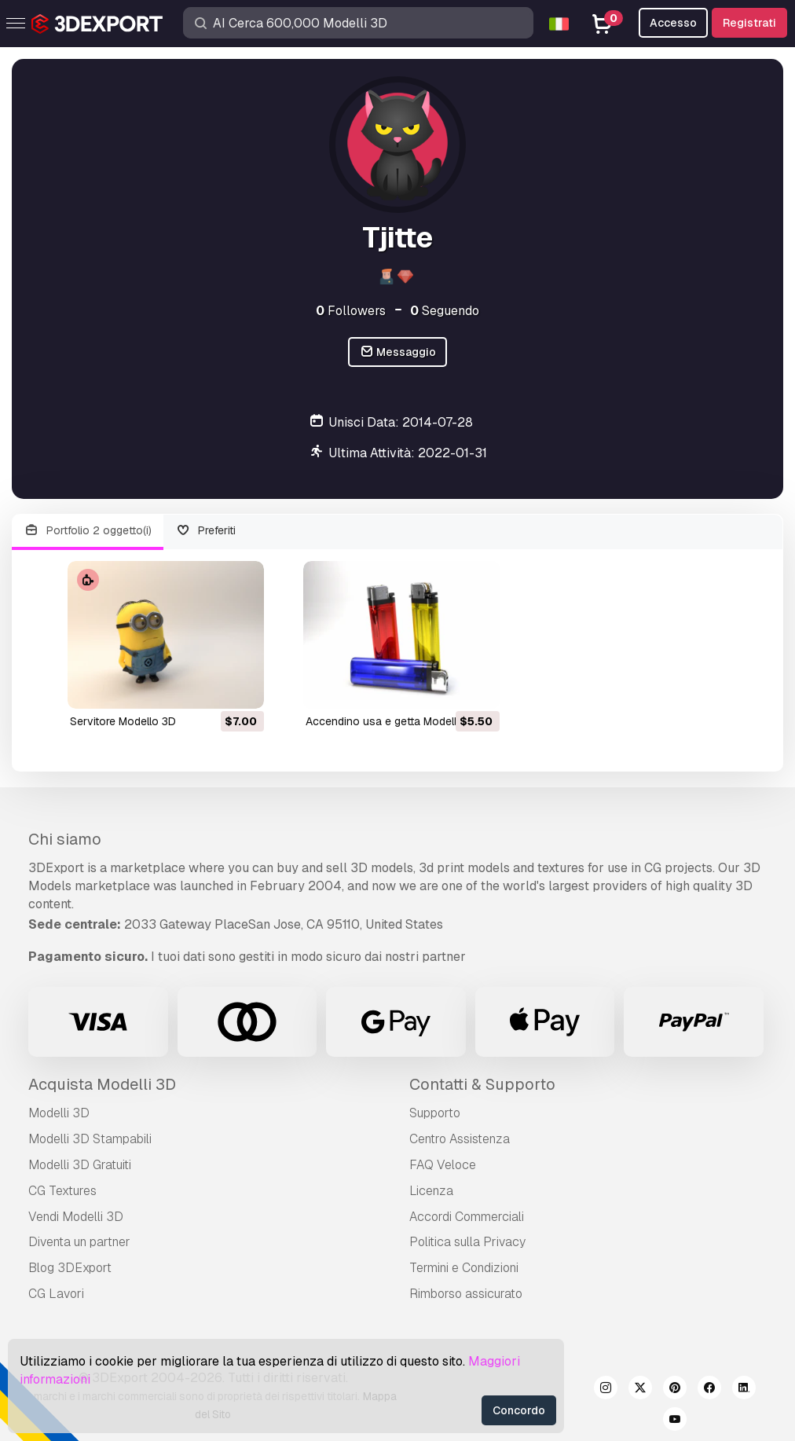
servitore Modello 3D (123, 721)
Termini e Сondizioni (463, 1268)
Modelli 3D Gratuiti (79, 1165)
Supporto (434, 1113)
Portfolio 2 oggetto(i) (88, 530)
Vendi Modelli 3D (75, 1216)
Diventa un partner (79, 1242)
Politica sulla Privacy (467, 1242)
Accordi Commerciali (466, 1216)
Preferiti (206, 530)
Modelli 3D (59, 1113)
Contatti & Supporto (482, 1084)
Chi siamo (64, 839)
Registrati (749, 23)
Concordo (519, 1410)
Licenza (431, 1190)
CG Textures (62, 1190)
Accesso (673, 23)
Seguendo (444, 310)
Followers (351, 310)
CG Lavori (56, 1293)
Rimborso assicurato (465, 1293)
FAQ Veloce (442, 1165)
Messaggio (398, 352)
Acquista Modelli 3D (102, 1084)
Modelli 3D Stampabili (90, 1139)
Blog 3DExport (70, 1268)
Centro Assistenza (459, 1139)
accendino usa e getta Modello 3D (393, 721)
